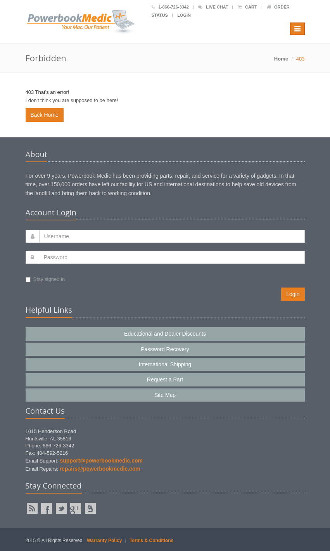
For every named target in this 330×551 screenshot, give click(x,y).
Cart (247, 7)
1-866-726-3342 (170, 7)
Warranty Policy (104, 540)
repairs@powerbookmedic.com (100, 469)
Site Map (165, 395)
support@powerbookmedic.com (101, 460)
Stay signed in (45, 279)
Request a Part (165, 379)
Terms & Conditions (151, 540)
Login (184, 15)
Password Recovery (165, 349)
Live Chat (213, 7)
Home (281, 59)
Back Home (45, 115)
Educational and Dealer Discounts (165, 334)
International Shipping (165, 364)
